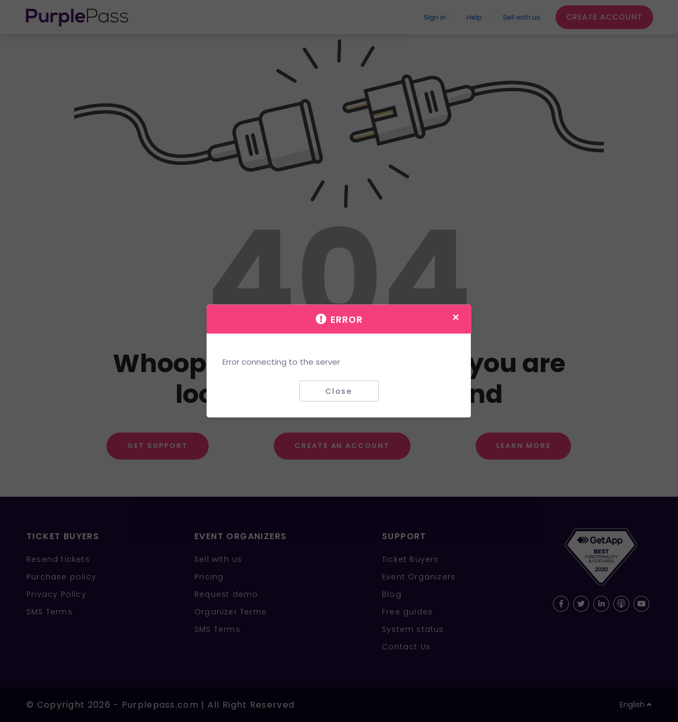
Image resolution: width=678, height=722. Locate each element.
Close (338, 390)
